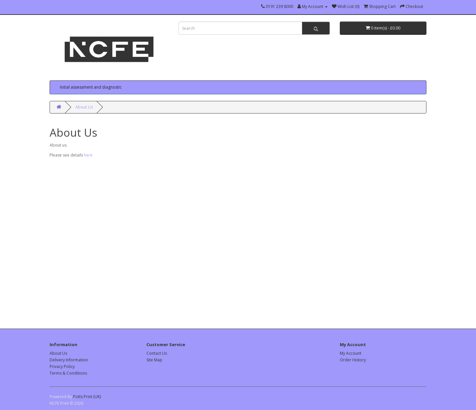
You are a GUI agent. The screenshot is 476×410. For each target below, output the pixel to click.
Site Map (154, 360)
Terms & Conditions (68, 373)
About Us (84, 107)
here (88, 155)
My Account (350, 353)
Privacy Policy (62, 366)
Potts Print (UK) (87, 396)
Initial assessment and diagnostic (91, 87)
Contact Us (156, 353)
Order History (353, 360)
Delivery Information (69, 360)
